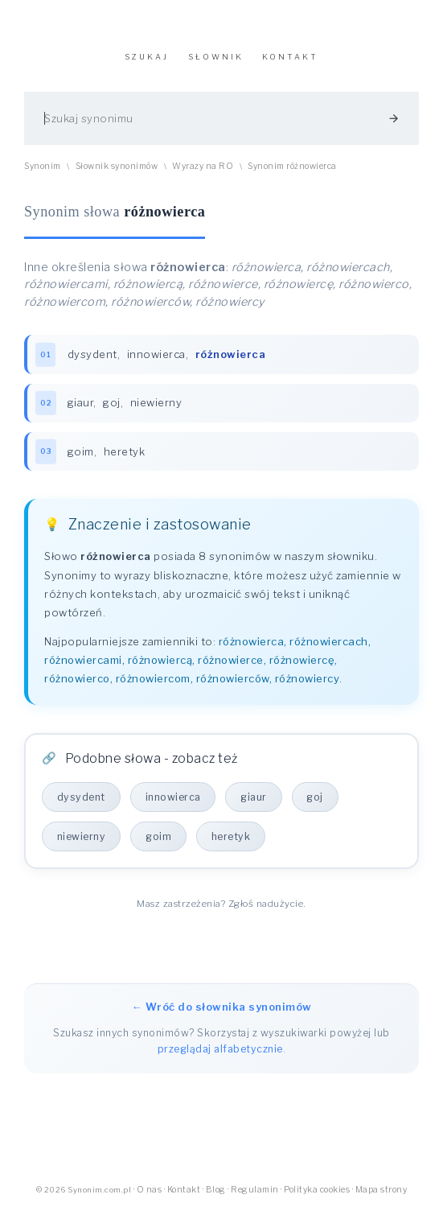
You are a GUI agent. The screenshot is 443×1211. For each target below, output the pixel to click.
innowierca (156, 354)
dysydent (92, 354)
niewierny (156, 403)
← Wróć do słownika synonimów (222, 1008)
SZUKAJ (147, 56)
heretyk (125, 452)
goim (81, 452)
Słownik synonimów (117, 166)
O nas (149, 1190)
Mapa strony (381, 1190)
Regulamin (255, 1190)
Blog (216, 1190)
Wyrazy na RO (202, 166)
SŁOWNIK (216, 56)
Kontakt (184, 1190)
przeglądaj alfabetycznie (220, 1050)
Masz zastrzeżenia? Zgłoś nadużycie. (221, 904)
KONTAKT (290, 56)
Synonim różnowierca (292, 166)
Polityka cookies (317, 1190)
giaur (81, 403)
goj (112, 403)
